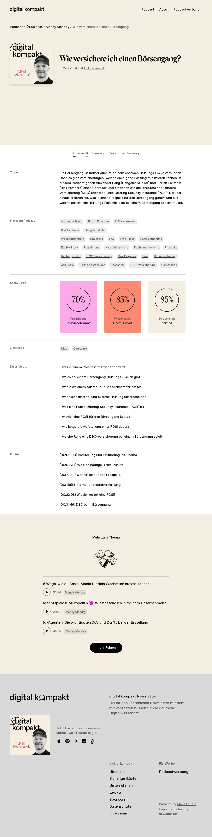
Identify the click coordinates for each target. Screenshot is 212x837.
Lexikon (115, 792)
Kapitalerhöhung (151, 239)
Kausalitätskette (116, 248)
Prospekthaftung (72, 239)
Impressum (118, 813)
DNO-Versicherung (99, 256)
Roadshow (117, 265)
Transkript (99, 153)
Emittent (96, 239)
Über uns (116, 771)
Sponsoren (118, 799)
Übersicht (80, 153)
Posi (145, 256)
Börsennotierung (165, 256)
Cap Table (67, 265)
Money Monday (57, 27)
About (164, 9)
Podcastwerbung (186, 9)
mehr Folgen (106, 648)
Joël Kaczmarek (94, 68)
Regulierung (92, 248)
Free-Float (127, 239)
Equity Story (69, 248)
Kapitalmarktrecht (146, 248)
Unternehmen (121, 785)
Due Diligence (127, 256)
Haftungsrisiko (71, 256)
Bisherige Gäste (122, 778)
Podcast (147, 9)
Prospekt (171, 248)
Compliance (169, 265)
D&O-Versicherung (142, 265)
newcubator (168, 814)
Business (34, 27)
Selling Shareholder (92, 265)
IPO (111, 239)
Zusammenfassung (124, 153)
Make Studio (186, 804)
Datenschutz (120, 806)
